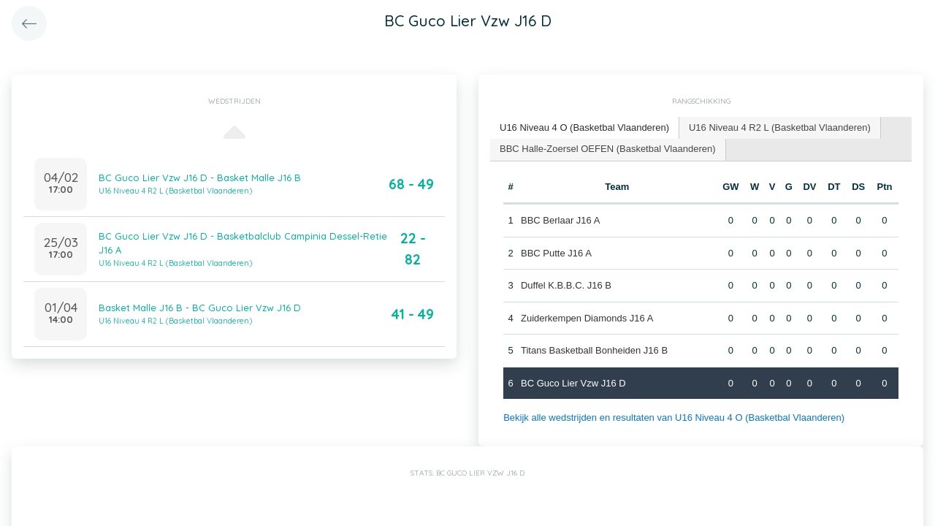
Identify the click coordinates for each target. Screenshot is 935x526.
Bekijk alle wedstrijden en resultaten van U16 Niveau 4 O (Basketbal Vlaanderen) (673, 417)
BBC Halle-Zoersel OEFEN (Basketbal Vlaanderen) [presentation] (608, 148)
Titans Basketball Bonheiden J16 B (594, 350)
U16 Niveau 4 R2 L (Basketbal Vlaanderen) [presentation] (780, 127)
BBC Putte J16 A (556, 253)
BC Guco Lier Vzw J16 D (573, 383)
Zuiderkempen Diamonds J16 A (587, 318)
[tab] (584, 128)
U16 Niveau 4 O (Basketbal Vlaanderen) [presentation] (584, 127)
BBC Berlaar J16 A (560, 220)
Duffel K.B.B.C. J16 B (566, 285)
